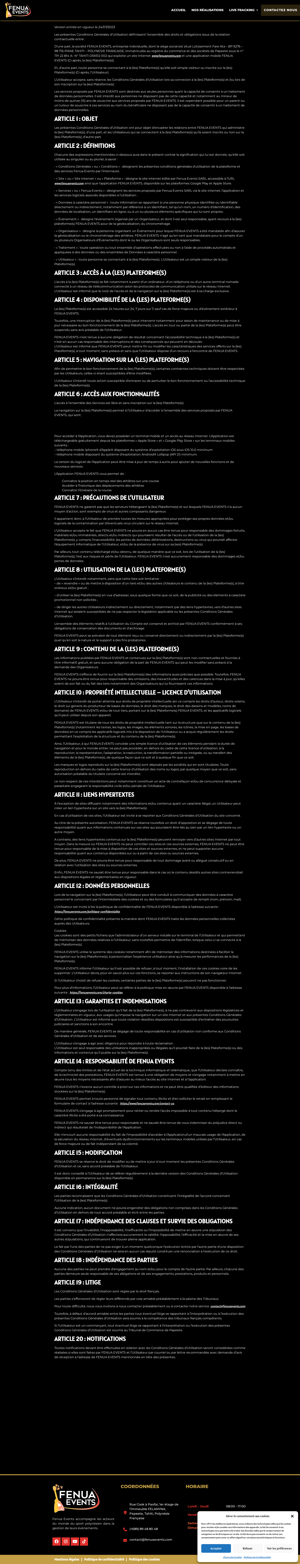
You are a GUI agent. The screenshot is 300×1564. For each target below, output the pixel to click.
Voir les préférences (279, 1548)
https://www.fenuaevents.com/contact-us (147, 1103)
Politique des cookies (144, 1559)
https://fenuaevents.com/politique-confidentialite (87, 911)
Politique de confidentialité (104, 1559)
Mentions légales (66, 1559)
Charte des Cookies (232, 1557)
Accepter (216, 1548)
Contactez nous (281, 10)
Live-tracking (245, 10)
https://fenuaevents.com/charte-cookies (96, 992)
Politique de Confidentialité (257, 1557)
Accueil (180, 10)
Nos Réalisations (210, 10)
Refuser (248, 1548)
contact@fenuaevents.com (227, 1306)
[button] (292, 1516)
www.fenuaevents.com (166, 56)
